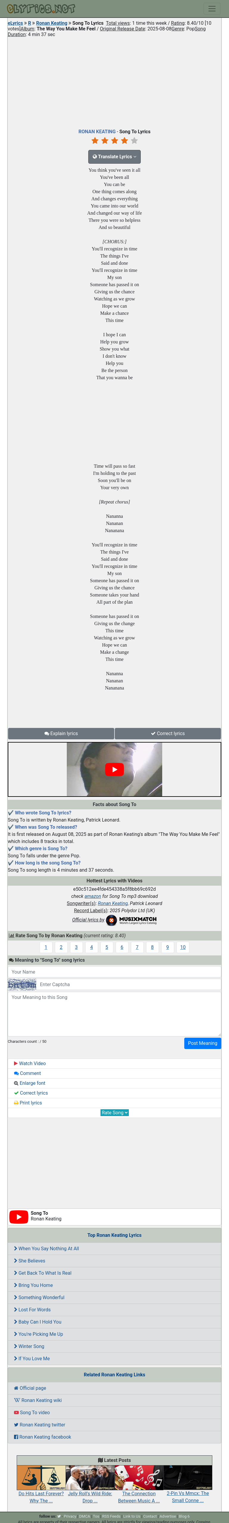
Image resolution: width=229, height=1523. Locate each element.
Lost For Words (32, 1310)
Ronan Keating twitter (39, 1425)
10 (183, 947)
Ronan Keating (51, 23)
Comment (27, 1073)
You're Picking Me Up (38, 1334)
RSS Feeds (111, 1516)
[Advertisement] (114, 81)
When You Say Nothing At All (46, 1248)
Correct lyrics (168, 733)
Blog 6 (184, 1516)
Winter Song (29, 1346)
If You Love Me (32, 1358)
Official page (30, 1388)
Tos (96, 1516)
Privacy (70, 1516)
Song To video (32, 1412)
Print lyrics (28, 1103)
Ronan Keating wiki (38, 1400)
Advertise (168, 1516)
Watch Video (30, 1063)
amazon (93, 896)
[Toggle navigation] (212, 9)
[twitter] (59, 1516)
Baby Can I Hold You (37, 1322)
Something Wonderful (39, 1297)
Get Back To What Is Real (43, 1273)
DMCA (84, 1516)
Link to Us (131, 1516)
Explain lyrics (61, 733)
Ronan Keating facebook (42, 1437)
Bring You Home (33, 1285)
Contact (150, 1516)
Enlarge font (29, 1083)
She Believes (29, 1261)
